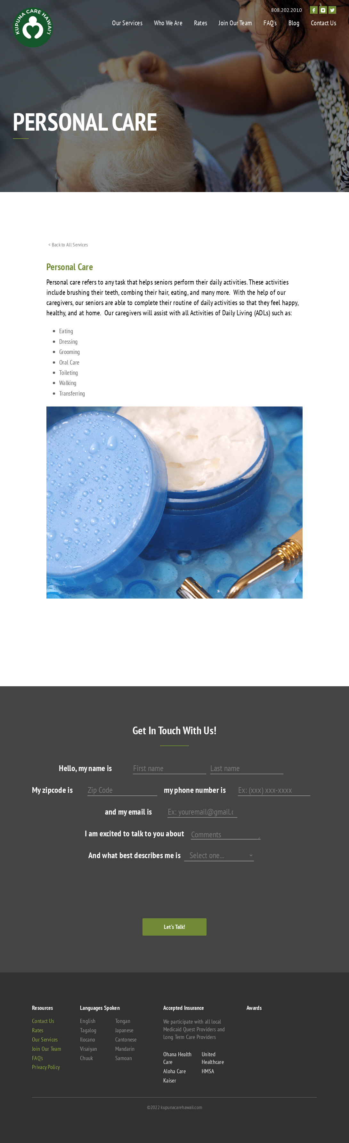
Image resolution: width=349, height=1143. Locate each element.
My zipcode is (52, 789)
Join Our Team (235, 23)
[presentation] (164, 883)
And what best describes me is (134, 855)
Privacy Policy (46, 1067)
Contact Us (323, 23)
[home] (33, 27)
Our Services (127, 23)
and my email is (128, 811)
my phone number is (194, 789)
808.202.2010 (286, 10)
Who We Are (168, 23)
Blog (293, 23)
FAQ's (270, 23)
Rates (200, 23)
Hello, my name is (85, 768)
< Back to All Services (68, 244)
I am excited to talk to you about (134, 833)
